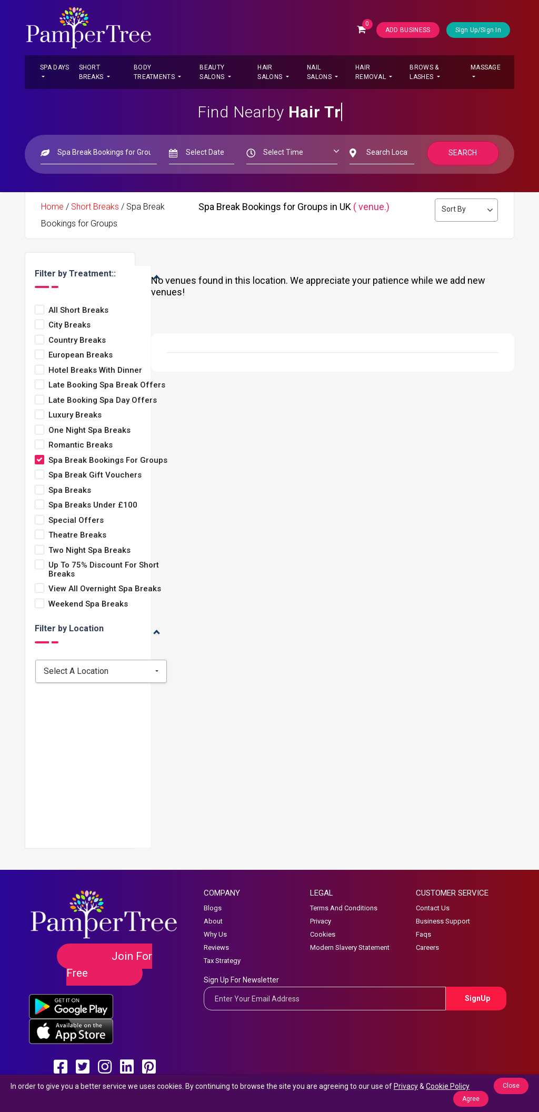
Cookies (322, 934)
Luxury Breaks (75, 415)
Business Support (443, 921)
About (213, 921)
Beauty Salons (212, 72)
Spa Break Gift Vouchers (95, 475)
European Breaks (80, 355)
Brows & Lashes (424, 72)
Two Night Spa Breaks (89, 550)
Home (52, 207)
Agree (471, 1099)
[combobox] (101, 671)
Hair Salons (270, 72)
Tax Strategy (222, 961)
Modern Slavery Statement (350, 947)
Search (463, 152)
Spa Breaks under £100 (92, 505)
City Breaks (69, 325)
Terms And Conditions (343, 908)
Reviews (216, 947)
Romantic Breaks (80, 445)
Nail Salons (320, 72)
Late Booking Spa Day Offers (102, 400)
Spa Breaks (69, 490)
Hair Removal (371, 72)
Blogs (213, 908)
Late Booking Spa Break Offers (106, 385)
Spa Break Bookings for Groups (107, 460)
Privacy (320, 921)
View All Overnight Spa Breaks (104, 588)
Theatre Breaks (77, 535)
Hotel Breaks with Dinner (95, 370)
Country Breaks (77, 340)
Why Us (215, 934)
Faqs (423, 934)
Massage (486, 67)
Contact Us (433, 908)
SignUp (477, 998)
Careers (427, 947)
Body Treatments (155, 72)
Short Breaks (92, 72)
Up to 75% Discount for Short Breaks (103, 569)
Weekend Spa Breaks (88, 604)
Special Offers (76, 520)
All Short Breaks (78, 310)
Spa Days (54, 67)
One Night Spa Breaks (89, 430)
